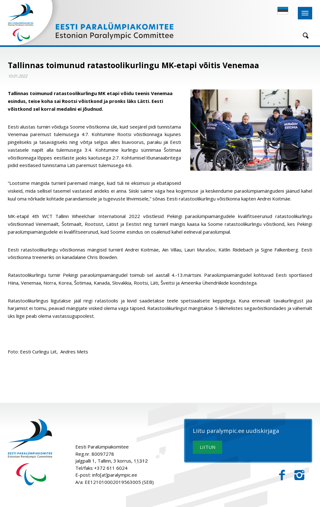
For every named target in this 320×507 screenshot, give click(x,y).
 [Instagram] (299, 475)
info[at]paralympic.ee (114, 475)
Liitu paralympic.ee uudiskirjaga (236, 431)
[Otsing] (303, 35)
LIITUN (207, 447)
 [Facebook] (282, 475)
